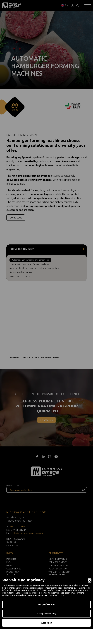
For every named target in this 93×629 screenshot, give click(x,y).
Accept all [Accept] (46, 623)
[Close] (89, 580)
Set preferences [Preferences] (46, 604)
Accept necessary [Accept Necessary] (46, 613)
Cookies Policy (57, 595)
